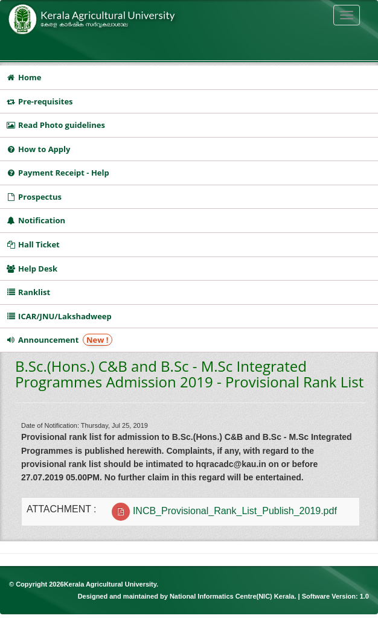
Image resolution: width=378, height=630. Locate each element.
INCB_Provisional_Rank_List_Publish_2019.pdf (235, 511)
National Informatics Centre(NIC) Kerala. (234, 596)
